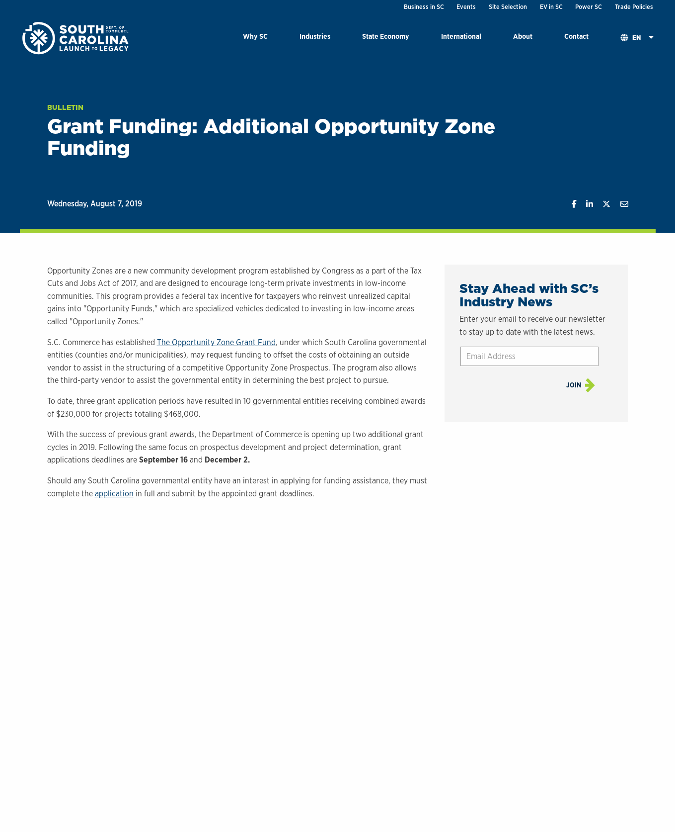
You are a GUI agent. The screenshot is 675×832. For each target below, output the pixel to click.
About (522, 36)
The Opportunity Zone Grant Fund (216, 342)
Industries (315, 36)
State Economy (385, 36)
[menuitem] (255, 38)
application (114, 493)
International (461, 36)
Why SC (255, 36)
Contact (576, 36)
